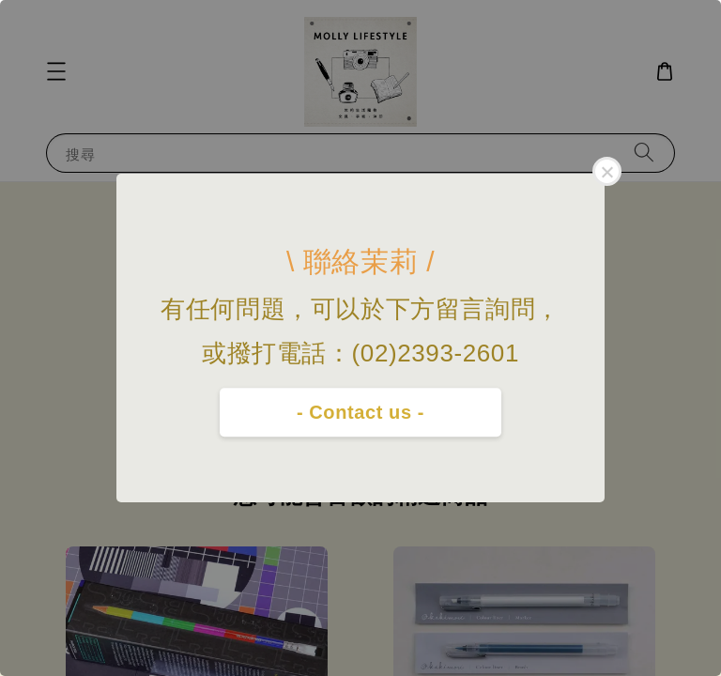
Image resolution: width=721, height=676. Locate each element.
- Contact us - (360, 412)
